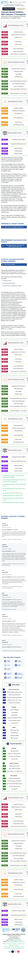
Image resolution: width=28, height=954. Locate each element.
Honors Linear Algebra (18, 86)
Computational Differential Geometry (18, 143)
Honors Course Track (14, 730)
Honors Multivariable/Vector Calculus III (18, 81)
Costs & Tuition (14, 759)
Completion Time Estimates (14, 702)
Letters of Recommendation (14, 768)
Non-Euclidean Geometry (18, 124)
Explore (14, 727)
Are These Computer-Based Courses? (14, 783)
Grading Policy (14, 715)
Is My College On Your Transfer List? (14, 771)
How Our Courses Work (14, 689)
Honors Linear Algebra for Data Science (18, 89)
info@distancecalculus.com (9, 5)
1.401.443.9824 (9, 943)
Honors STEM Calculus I (18, 48)
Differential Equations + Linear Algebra (18, 93)
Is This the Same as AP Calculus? (14, 781)
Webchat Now (15, 943)
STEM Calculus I (18, 41)
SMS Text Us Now (21, 943)
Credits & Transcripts (13, 763)
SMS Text (22, 5)
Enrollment (14, 748)
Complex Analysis (18, 150)
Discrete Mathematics (18, 117)
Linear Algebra (18, 74)
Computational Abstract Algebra (18, 139)
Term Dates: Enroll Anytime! (14, 756)
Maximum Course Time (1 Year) (14, 700)
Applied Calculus (18, 37)
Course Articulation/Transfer (14, 720)
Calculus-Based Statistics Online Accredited (13, 502)
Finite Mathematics (18, 113)
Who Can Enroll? (14, 738)
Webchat (18, 5)
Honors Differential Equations (18, 83)
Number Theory (18, 122)
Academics (14, 707)
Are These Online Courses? (14, 786)
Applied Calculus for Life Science (18, 34)
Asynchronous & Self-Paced (14, 694)
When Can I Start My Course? (14, 753)
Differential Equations (18, 71)
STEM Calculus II (18, 44)
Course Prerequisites (14, 709)
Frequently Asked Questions (14, 778)
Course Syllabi (14, 712)
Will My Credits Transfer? (14, 766)
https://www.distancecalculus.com (16, 941)
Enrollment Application (9, 8)
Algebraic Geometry (18, 148)
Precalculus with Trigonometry (18, 110)
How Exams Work (14, 723)
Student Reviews (14, 732)
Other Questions (13, 775)
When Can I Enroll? (14, 751)
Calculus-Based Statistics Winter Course (13, 493)
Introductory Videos (14, 735)
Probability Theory (18, 76)
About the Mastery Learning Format (14, 692)
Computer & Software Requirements (14, 697)
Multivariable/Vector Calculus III (18, 68)
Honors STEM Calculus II (18, 51)
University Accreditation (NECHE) (14, 717)
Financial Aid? (14, 789)
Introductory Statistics (18, 108)
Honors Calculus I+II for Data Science (18, 54)
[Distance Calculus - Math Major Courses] (5, 133)
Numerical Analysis (18, 153)
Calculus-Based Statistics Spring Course (13, 495)
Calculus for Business (18, 32)
